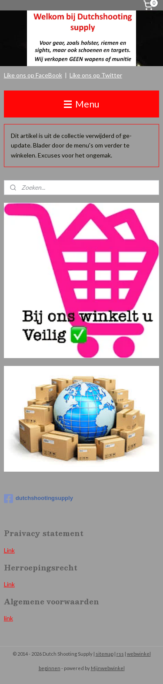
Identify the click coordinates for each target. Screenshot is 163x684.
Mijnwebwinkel (108, 668)
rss (120, 654)
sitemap (104, 654)
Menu (81, 103)
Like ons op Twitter (96, 75)
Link (9, 550)
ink (11, 584)
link (8, 618)
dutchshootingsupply (38, 498)
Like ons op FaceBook (33, 75)
